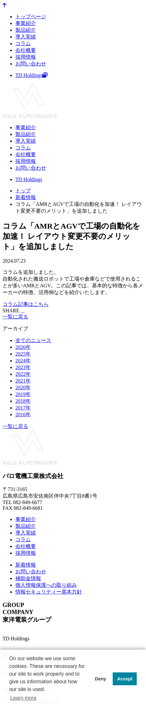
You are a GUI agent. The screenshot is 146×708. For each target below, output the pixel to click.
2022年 (23, 374)
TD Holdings (31, 75)
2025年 (23, 354)
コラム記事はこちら (26, 304)
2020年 (23, 387)
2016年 (23, 414)
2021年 (23, 381)
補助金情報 (28, 578)
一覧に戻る (15, 316)
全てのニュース (33, 340)
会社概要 (25, 50)
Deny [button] (100, 678)
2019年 (23, 394)
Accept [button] (125, 678)
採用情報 (25, 57)
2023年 (23, 367)
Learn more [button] (23, 698)
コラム (23, 43)
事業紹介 (25, 23)
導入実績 (25, 36)
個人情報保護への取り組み (46, 585)
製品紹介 (25, 30)
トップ (23, 190)
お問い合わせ (30, 63)
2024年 (23, 360)
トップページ (30, 16)
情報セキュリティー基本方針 (48, 591)
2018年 (23, 401)
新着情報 (25, 197)
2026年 (23, 347)
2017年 (23, 407)
